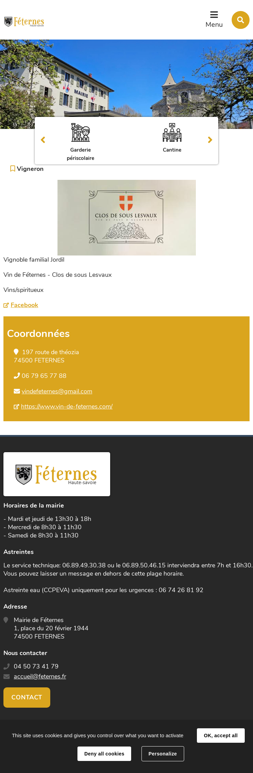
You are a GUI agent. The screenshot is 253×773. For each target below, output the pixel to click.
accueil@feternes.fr (40, 676)
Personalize (163, 753)
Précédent (43, 140)
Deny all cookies (104, 753)
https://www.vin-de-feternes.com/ (67, 406)
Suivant (210, 140)
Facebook (24, 305)
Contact (26, 697)
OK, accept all (221, 735)
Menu (214, 24)
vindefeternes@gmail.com (57, 391)
